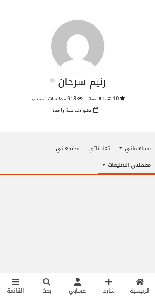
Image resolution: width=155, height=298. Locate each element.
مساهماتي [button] (135, 148)
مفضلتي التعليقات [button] (126, 165)
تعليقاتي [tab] (99, 148)
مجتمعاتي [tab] (67, 148)
